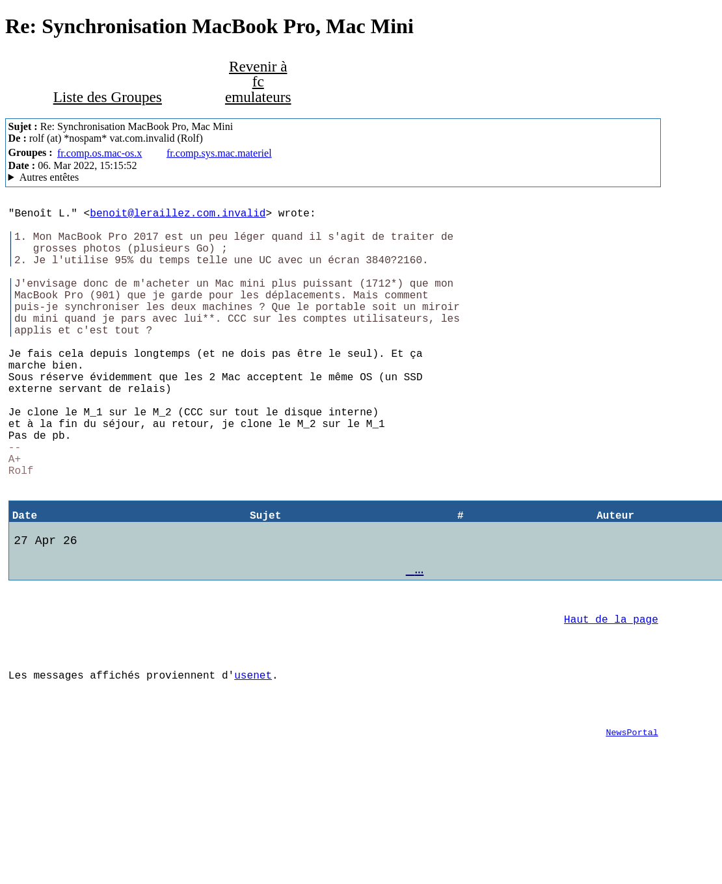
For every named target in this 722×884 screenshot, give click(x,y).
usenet (253, 762)
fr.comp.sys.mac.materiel (219, 153)
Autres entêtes (49, 177)
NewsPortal (632, 827)
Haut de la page (611, 698)
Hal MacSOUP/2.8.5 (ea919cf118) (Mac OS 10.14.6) (333, 177)
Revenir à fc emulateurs (258, 81)
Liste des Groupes (107, 96)
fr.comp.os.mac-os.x (99, 153)
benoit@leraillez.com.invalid (177, 215)
